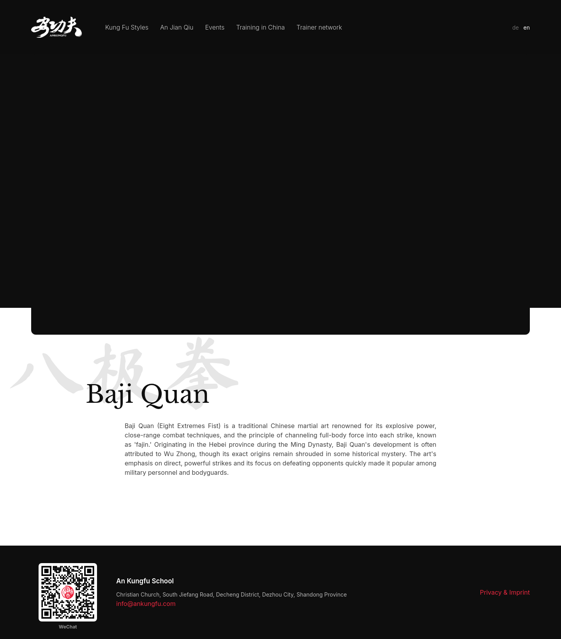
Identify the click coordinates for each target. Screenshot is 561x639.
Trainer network (319, 27)
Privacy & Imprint (505, 592)
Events (215, 27)
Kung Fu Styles (126, 27)
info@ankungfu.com (146, 603)
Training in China (260, 27)
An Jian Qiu (177, 27)
